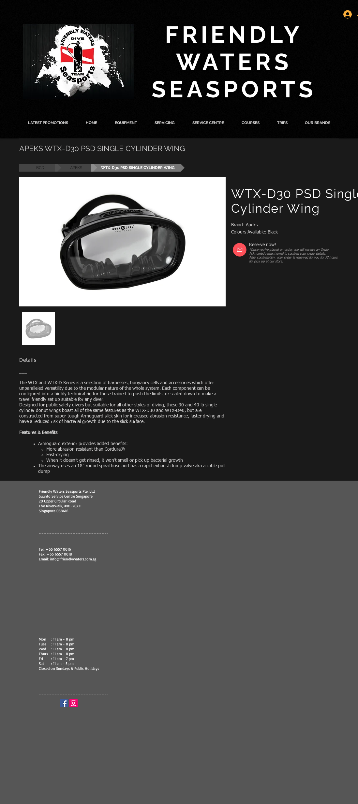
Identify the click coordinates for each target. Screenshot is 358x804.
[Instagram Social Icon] (73, 703)
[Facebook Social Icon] (64, 703)
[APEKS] (76, 168)
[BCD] (40, 168)
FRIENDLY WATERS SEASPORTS (234, 62)
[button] (126, 122)
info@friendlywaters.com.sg (73, 559)
